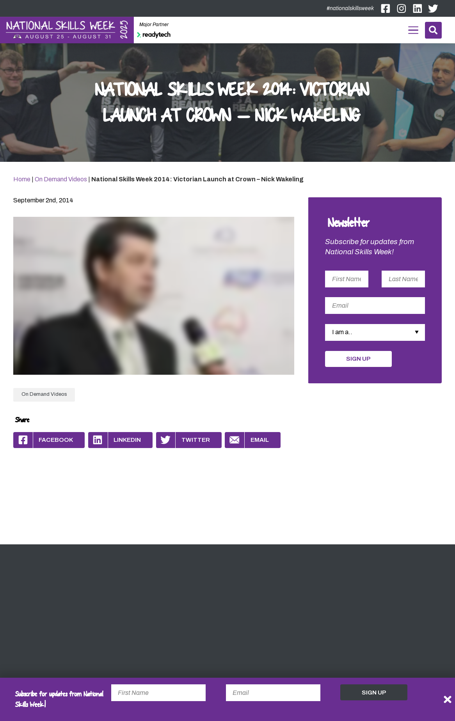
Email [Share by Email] (246, 440)
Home (21, 179)
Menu (413, 29)
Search (433, 30)
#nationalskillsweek (350, 8)
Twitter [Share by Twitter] (183, 440)
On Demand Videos (61, 179)
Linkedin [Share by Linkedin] (114, 440)
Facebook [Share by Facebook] (43, 440)
